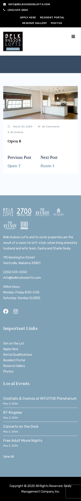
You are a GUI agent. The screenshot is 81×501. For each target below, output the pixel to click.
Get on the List (13, 343)
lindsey (19, 132)
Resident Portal (52, 17)
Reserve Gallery (34, 23)
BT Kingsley (12, 412)
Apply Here (28, 17)
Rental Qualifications (17, 355)
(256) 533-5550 (15, 272)
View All (8, 457)
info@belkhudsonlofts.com (22, 278)
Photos (56, 23)
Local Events (16, 383)
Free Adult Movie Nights (22, 440)
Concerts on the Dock (20, 426)
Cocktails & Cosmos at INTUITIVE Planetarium (40, 398)
